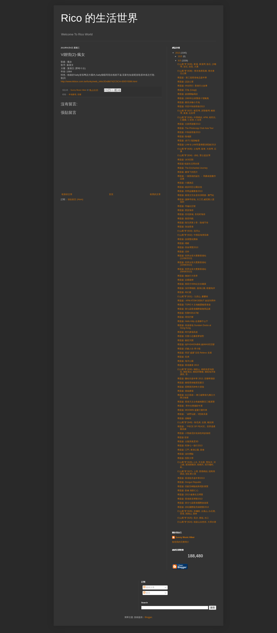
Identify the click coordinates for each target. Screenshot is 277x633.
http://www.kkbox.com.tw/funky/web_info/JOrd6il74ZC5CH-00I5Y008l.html (99, 81)
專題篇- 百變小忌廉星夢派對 (190, 336)
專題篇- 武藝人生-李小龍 (189, 348)
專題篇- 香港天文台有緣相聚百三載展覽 (196, 401)
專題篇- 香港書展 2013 (188, 365)
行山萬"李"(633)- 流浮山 (188, 231)
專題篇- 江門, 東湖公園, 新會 (190, 450)
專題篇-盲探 (183, 437)
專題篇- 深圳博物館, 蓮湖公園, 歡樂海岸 (196, 288)
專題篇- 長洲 (183, 357)
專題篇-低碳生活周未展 (188, 163)
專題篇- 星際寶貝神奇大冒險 (190, 387)
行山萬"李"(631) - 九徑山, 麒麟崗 (192, 296)
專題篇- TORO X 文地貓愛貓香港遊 (194, 304)
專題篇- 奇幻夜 (184, 292)
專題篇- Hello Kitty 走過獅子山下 (192, 321)
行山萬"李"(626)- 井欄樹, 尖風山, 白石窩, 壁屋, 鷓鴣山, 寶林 (196, 512)
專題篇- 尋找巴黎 (185, 317)
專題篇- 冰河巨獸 (185, 159)
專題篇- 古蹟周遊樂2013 (188, 124)
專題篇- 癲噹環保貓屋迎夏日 (190, 382)
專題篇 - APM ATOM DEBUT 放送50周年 (196, 300)
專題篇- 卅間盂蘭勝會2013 (189, 191)
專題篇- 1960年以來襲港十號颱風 (193, 98)
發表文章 (148, 587)
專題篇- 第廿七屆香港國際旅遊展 (192, 503)
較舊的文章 (155, 194)
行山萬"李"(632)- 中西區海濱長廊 (192, 235)
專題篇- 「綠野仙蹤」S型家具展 (192, 414)
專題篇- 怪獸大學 (185, 458)
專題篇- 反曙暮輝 (185, 280)
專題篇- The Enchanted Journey (192, 168)
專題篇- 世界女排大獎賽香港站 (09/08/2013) (191, 270)
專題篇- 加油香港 (185, 226)
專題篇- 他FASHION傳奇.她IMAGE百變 (195, 344)
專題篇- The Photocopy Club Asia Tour (195, 128)
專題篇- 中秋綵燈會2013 (188, 132)
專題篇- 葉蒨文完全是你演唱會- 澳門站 (195, 195)
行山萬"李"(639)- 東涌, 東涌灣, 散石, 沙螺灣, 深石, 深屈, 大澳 (196, 65)
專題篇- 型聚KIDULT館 (188, 313)
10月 (180, 56)
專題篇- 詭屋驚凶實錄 (187, 239)
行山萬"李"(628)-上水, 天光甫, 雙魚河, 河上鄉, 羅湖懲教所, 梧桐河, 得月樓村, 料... (196, 465)
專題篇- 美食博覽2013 (187, 247)
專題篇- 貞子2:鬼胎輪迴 (188, 140)
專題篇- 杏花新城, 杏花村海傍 (191, 214)
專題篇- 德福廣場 (185, 391)
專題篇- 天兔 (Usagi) (187, 90)
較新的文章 (67, 194)
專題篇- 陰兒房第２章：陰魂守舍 (192, 222)
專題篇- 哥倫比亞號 (186, 206)
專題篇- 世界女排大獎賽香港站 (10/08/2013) (191, 263)
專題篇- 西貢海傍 (185, 210)
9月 (180, 60)
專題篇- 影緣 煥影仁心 (187, 490)
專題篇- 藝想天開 (185, 340)
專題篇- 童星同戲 (185, 218)
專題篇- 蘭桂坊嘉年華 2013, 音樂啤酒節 (196, 378)
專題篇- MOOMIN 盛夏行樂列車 (192, 410)
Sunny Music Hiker (185, 537)
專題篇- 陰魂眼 (184, 136)
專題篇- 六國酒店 (185, 183)
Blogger (148, 617)
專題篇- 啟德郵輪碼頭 (187, 94)
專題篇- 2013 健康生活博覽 (190, 494)
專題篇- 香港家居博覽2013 (189, 499)
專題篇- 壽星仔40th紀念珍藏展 (191, 284)
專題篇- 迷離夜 (184, 418)
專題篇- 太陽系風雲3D (187, 441)
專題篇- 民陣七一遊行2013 (189, 445)
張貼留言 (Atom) (75, 199)
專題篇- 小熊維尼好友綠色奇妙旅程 (193, 433)
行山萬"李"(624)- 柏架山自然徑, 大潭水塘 (196, 522)
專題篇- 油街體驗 (185, 454)
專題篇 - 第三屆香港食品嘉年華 (192, 77)
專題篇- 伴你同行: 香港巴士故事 (192, 86)
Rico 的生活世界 (99, 18)
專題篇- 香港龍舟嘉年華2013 (191, 478)
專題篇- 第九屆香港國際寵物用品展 (193, 309)
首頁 (111, 194)
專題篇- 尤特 (183, 251)
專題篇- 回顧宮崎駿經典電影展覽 (192, 486)
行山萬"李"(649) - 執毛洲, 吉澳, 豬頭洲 (195, 422)
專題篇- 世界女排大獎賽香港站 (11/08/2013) (191, 256)
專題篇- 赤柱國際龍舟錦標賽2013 (193, 507)
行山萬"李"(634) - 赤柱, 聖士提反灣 (193, 155)
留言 (146, 593)
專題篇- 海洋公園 (185, 361)
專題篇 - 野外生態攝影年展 (190, 406)
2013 (178, 53)
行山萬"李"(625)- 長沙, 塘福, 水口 (193, 518)
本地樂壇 (72, 94)
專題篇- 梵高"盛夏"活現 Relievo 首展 (194, 353)
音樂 (79, 94)
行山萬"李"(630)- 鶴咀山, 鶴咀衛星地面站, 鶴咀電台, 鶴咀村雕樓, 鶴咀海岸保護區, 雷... (196, 372)
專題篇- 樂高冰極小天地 (188, 102)
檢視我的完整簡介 (180, 542)
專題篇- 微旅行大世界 (187, 276)
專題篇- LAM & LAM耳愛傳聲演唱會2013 (196, 144)
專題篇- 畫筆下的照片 (187, 172)
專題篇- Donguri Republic (189, 482)
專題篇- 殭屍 (183, 243)
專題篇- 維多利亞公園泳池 (189, 187)
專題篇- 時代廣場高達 (187, 332)
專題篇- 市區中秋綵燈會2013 (191, 106)
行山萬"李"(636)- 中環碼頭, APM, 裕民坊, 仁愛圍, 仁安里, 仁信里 (196, 118)
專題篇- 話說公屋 (185, 81)
